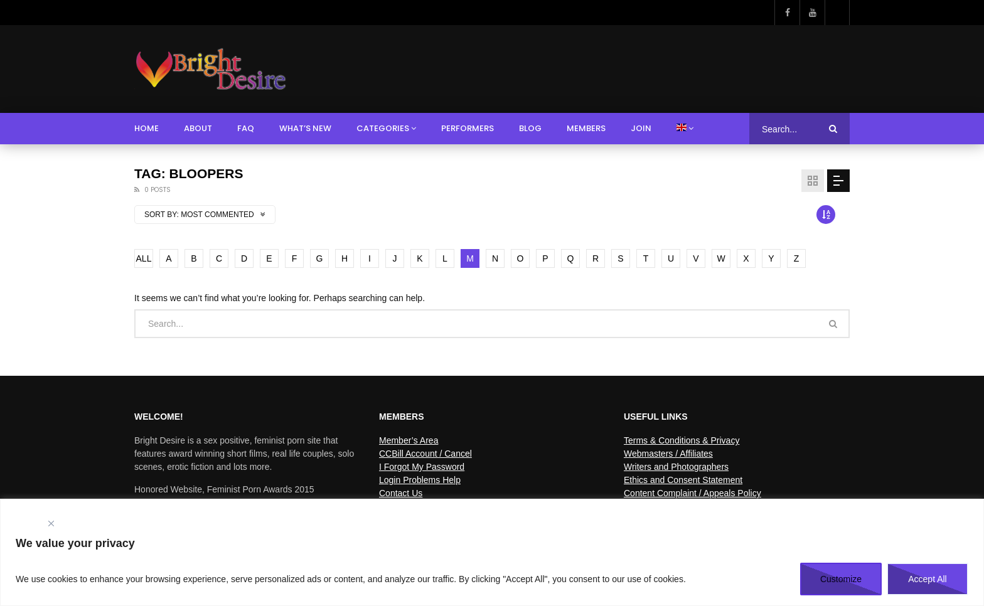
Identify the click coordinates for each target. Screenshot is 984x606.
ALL (144, 258)
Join (641, 128)
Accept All (927, 579)
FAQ (245, 128)
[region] (492, 552)
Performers (467, 128)
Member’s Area (408, 440)
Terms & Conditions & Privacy (681, 440)
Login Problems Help (420, 480)
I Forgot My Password (421, 467)
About (198, 128)
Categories (382, 128)
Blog (530, 128)
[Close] (51, 523)
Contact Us (400, 493)
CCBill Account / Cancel (425, 454)
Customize (841, 579)
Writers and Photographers (676, 467)
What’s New (305, 128)
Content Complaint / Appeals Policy (692, 493)
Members (586, 128)
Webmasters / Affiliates (668, 454)
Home (146, 128)
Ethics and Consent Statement (683, 480)
